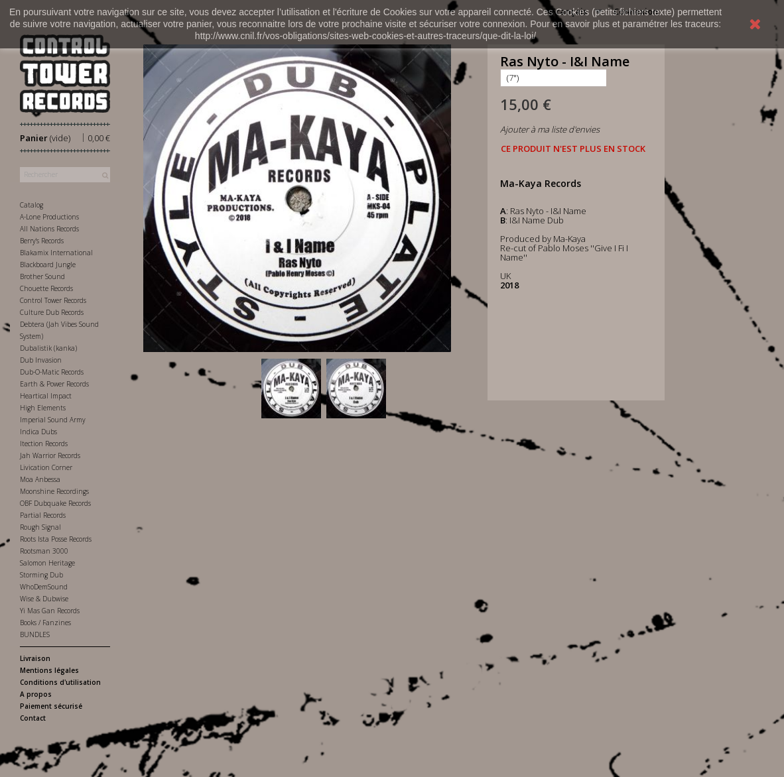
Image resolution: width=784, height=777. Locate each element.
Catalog (31, 204)
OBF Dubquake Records (55, 503)
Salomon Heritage (47, 563)
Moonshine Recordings (54, 491)
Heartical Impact (46, 395)
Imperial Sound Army (53, 419)
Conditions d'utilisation (60, 682)
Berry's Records (42, 240)
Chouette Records (46, 288)
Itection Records (44, 443)
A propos (36, 694)
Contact (33, 718)
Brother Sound (42, 276)
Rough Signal (40, 527)
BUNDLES (35, 634)
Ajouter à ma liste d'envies (550, 129)
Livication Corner (46, 467)
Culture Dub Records (52, 312)
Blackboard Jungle (48, 264)
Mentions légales (49, 670)
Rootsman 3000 (44, 551)
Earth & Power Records (54, 383)
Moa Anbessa (40, 479)
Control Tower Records (53, 300)
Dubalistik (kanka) (48, 348)
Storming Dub (41, 574)
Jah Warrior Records (50, 455)
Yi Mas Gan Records (50, 610)
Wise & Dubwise (44, 598)
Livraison (35, 658)
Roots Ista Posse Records (56, 539)
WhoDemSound (44, 586)
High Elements (43, 407)
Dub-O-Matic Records (52, 372)
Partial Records (43, 515)
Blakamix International (56, 252)
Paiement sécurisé (51, 706)
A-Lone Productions (49, 216)
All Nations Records (49, 228)
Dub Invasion (41, 360)
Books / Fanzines (45, 622)
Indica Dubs (38, 431)
